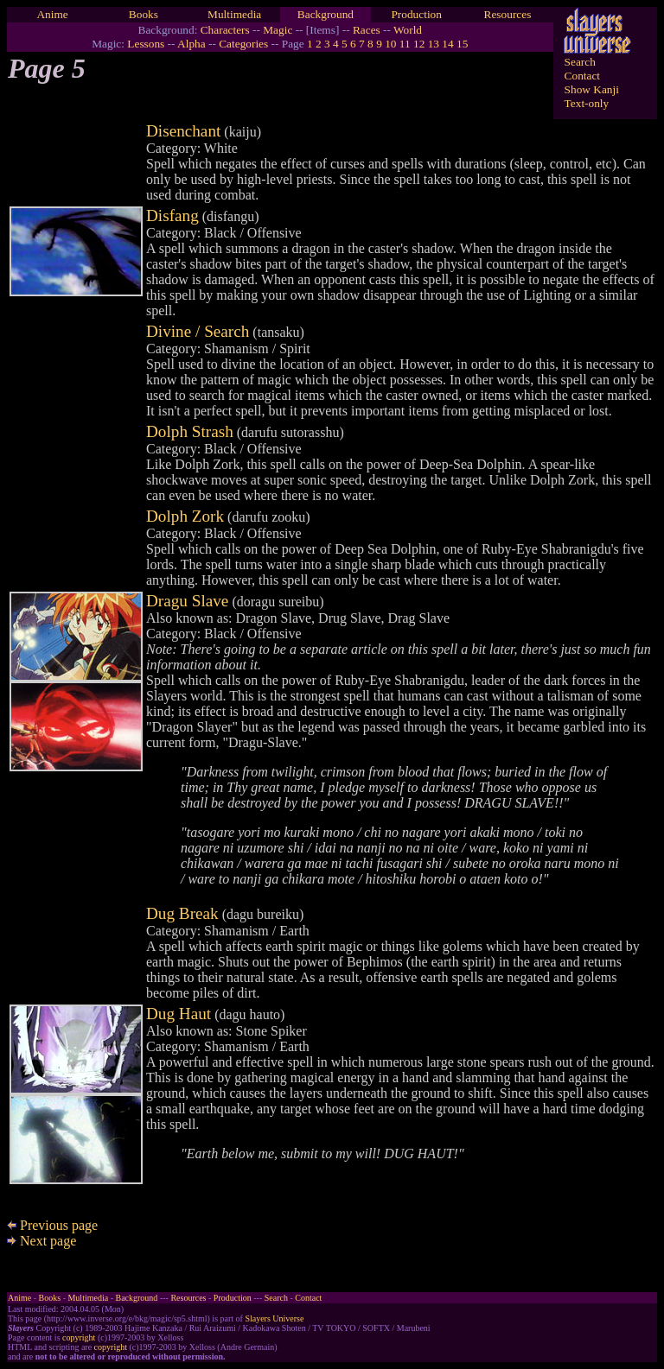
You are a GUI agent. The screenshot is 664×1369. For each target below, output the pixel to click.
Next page (41, 1240)
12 (419, 43)
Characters (225, 29)
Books (143, 14)
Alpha (191, 43)
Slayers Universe (274, 1318)
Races (366, 29)
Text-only (587, 103)
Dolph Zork (185, 516)
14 (447, 43)
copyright (78, 1337)
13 (433, 43)
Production (416, 14)
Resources (508, 14)
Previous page (52, 1225)
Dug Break (182, 913)
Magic (277, 29)
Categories (243, 43)
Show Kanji (592, 89)
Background (325, 14)
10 (390, 43)
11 (405, 43)
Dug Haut (178, 1014)
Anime (51, 14)
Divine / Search (197, 331)
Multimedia (234, 14)
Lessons (145, 43)
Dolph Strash (189, 431)
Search (580, 61)
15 (462, 43)
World (407, 29)
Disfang (172, 215)
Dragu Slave (187, 601)
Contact (582, 75)
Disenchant (183, 131)
